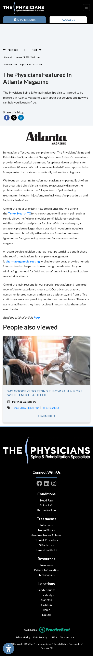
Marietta (46, 600)
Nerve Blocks (46, 530)
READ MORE (46, 415)
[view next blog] (36, 49)
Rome (46, 609)
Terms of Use (67, 637)
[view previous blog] (10, 49)
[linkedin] (46, 482)
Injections (46, 525)
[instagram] (53, 482)
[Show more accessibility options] (8, 649)
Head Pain (46, 500)
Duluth (46, 615)
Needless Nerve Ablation (46, 535)
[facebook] (39, 482)
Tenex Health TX (50, 407)
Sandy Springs (46, 590)
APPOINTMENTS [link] (25, 19)
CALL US (68, 19)
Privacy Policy (23, 637)
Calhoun (46, 605)
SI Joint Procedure (46, 540)
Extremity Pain (46, 510)
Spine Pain (46, 505)
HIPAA (54, 637)
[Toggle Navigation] (86, 7)
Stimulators (46, 545)
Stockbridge (46, 595)
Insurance (46, 565)
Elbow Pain (33, 407)
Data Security (40, 637)
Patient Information (46, 570)
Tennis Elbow (19, 407)
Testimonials (46, 575)
